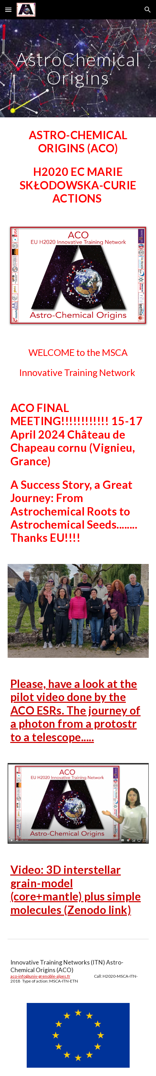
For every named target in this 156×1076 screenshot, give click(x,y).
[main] (78, 68)
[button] (8, 9)
